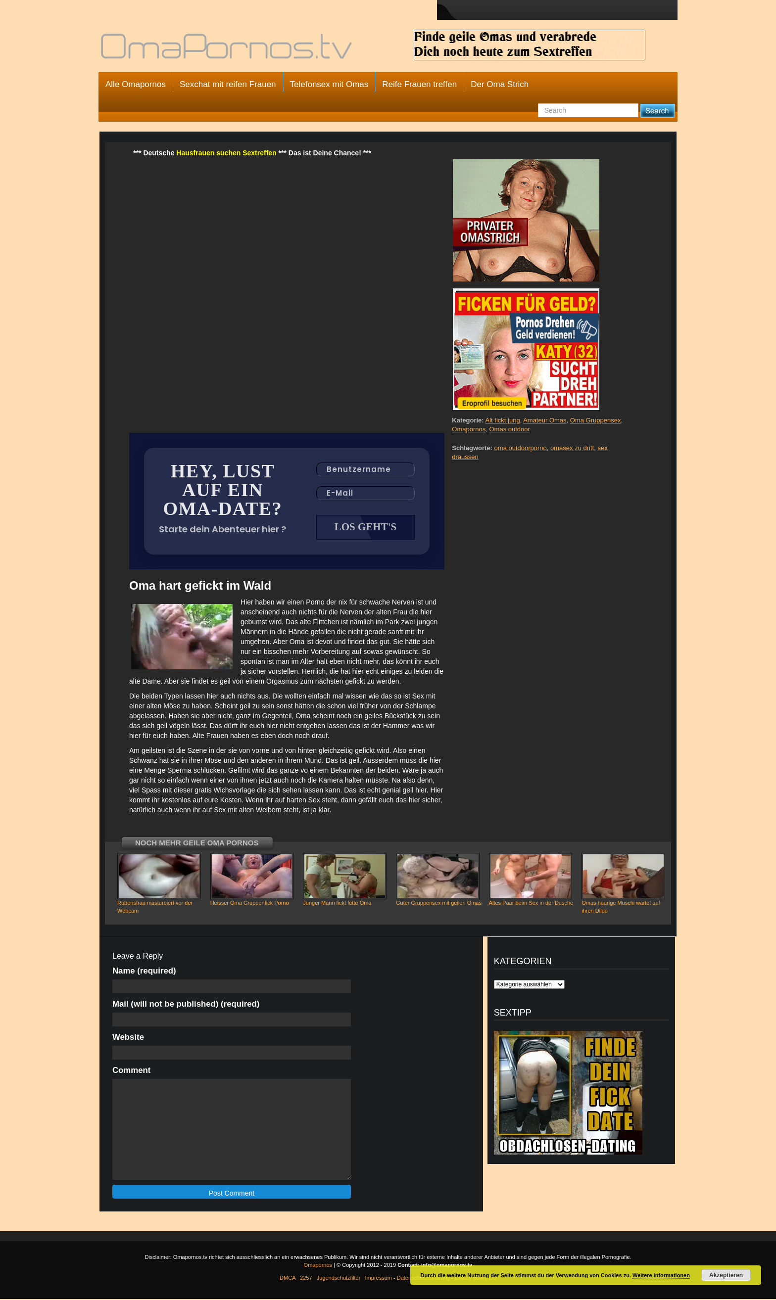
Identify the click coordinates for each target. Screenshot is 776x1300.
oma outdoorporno (520, 448)
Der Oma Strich (500, 84)
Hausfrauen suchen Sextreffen (226, 153)
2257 (306, 1279)
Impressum (378, 1279)
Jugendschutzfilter (339, 1279)
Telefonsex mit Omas (329, 84)
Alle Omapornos (135, 84)
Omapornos (468, 429)
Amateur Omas (544, 420)
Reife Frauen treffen (419, 84)
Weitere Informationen (661, 1275)
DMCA (287, 1279)
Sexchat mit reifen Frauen (228, 84)
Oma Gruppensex (595, 420)
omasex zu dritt (572, 448)
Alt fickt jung (502, 420)
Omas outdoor (509, 429)
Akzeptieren (726, 1275)
